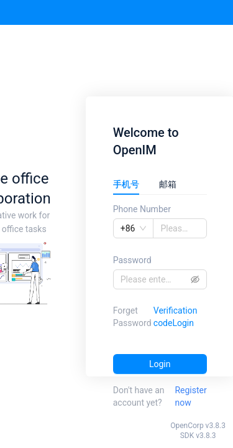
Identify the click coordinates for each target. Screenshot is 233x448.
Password (132, 260)
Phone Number (142, 209)
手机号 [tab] (126, 184)
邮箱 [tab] (167, 184)
